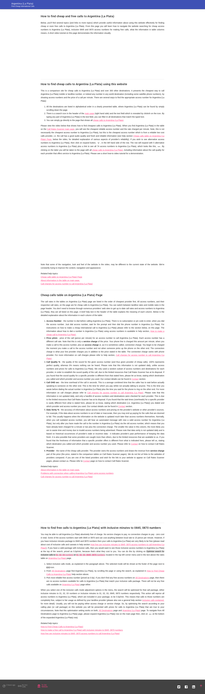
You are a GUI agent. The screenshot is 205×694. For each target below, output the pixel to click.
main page (89, 113)
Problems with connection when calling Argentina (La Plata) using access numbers (77, 473)
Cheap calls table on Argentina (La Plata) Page (61, 277)
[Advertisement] (102, 57)
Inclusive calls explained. (153, 600)
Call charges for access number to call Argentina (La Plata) (67, 284)
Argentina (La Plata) (57, 558)
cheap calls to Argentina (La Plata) (108, 120)
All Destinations (59, 571)
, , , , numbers (90, 555)
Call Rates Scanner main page (60, 129)
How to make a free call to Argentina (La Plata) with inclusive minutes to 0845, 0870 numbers (82, 630)
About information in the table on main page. (60, 280)
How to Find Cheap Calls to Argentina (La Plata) (62, 627)
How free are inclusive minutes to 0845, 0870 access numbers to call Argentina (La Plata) (80, 633)
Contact (135, 379)
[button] (179, 686)
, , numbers (64, 555)
